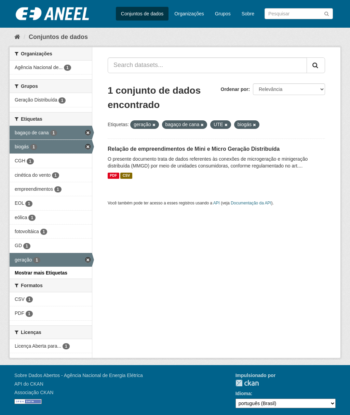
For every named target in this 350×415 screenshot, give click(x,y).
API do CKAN (28, 384)
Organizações (189, 13)
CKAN (247, 383)
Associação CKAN (33, 392)
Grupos (223, 13)
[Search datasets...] (207, 65)
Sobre (248, 13)
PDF (113, 176)
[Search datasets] (299, 13)
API (216, 203)
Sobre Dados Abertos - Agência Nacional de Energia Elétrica (78, 375)
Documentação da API (251, 203)
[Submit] (326, 13)
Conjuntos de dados (142, 13)
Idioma (243, 393)
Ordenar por (234, 89)
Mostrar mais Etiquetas (41, 273)
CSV (126, 176)
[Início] (17, 37)
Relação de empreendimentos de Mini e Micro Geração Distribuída (194, 149)
